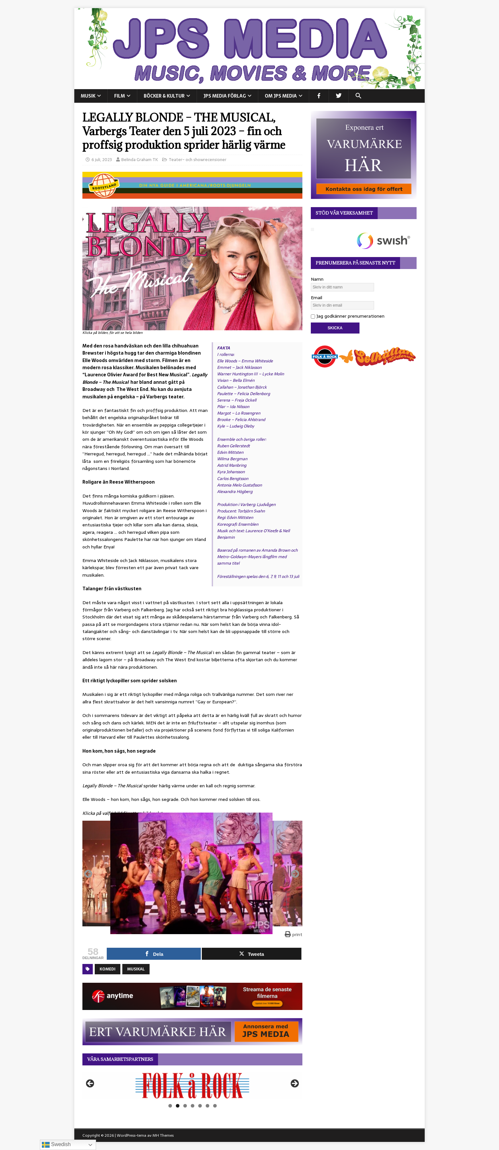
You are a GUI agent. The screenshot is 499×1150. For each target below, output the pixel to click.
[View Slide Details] (192, 1085)
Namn (317, 279)
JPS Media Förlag (224, 96)
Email (316, 297)
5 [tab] (200, 1106)
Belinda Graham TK (139, 159)
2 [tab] (177, 1106)
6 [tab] (207, 1106)
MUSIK (88, 96)
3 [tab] (185, 1106)
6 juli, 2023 (101, 159)
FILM (119, 96)
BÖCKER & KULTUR (164, 96)
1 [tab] (170, 1106)
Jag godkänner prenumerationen (347, 316)
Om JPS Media (281, 96)
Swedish (56, 1145)
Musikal (136, 969)
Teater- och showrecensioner (197, 159)
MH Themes (163, 1135)
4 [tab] (192, 1106)
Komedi (108, 969)
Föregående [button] (90, 1084)
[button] (358, 96)
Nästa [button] (294, 1084)
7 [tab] (215, 1106)
